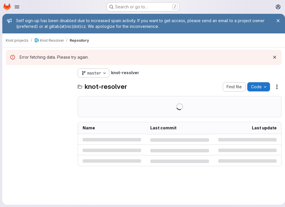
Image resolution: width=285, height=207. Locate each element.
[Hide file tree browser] (10, 73)
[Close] (275, 20)
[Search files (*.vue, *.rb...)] (39, 84)
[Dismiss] (272, 57)
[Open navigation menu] (17, 7)
